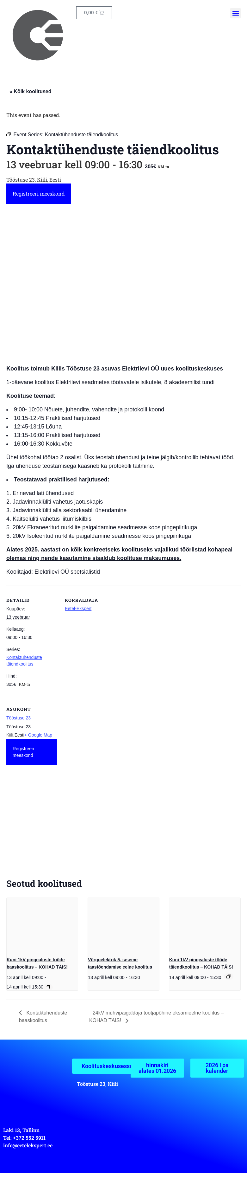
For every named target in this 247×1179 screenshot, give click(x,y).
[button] (235, 13)
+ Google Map (38, 735)
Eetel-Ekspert (78, 608)
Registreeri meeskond (39, 193)
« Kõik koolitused (30, 91)
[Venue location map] (35, 821)
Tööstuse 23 (18, 717)
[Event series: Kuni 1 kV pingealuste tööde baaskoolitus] (48, 987)
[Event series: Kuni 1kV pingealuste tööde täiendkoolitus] (228, 976)
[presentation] (42, 924)
